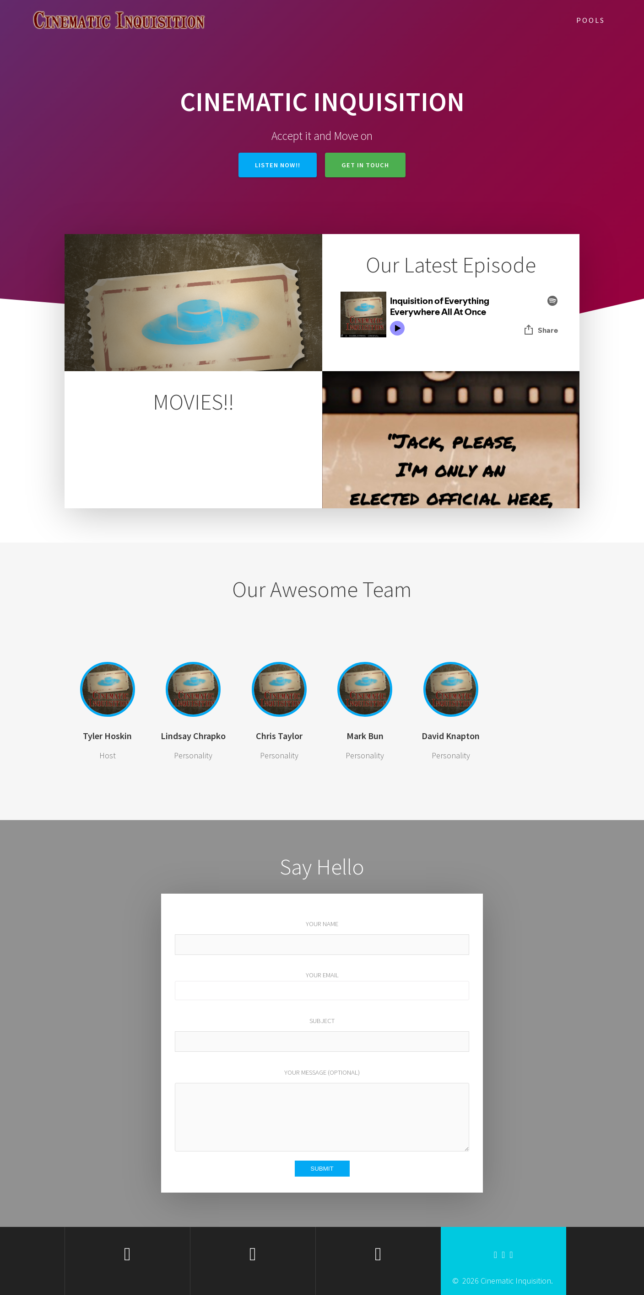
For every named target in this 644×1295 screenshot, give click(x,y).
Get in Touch (365, 165)
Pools (590, 20)
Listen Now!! (277, 165)
